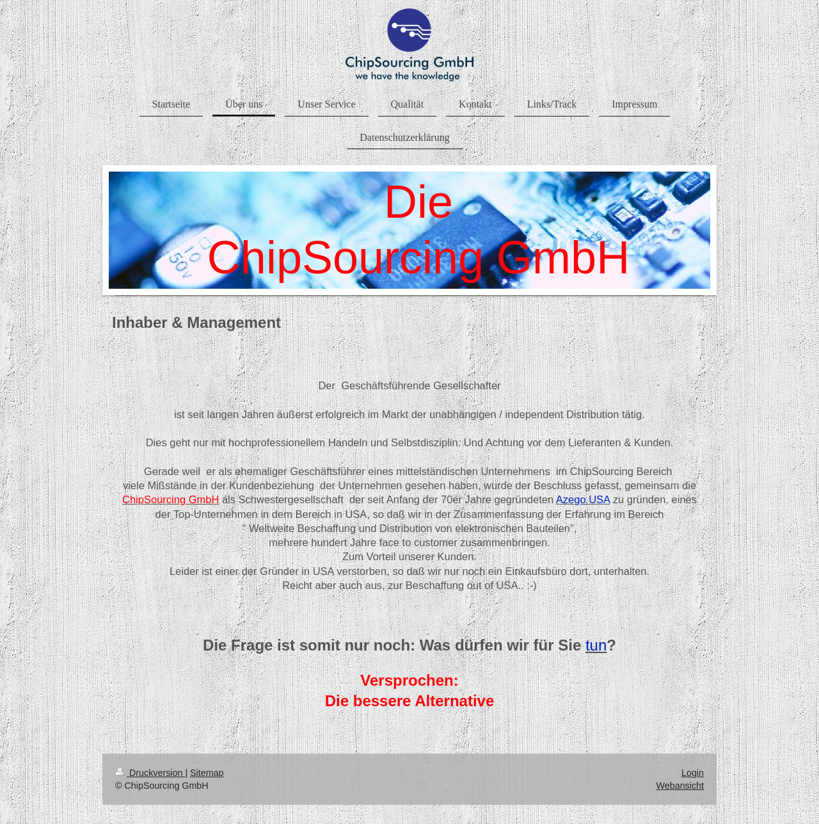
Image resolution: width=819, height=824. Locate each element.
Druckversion (150, 773)
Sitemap (206, 773)
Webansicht (680, 785)
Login (692, 773)
